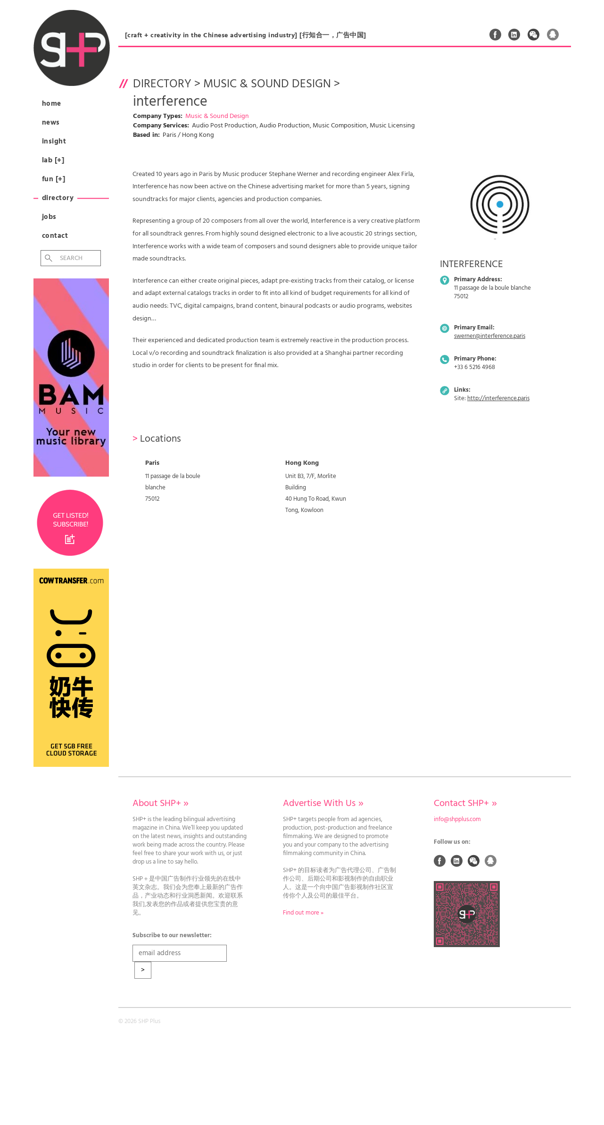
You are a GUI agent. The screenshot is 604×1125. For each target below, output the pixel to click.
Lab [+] (53, 160)
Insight (54, 141)
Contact (55, 236)
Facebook (495, 34)
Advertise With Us (323, 803)
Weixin (534, 34)
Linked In (514, 34)
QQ (553, 34)
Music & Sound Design (267, 84)
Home (51, 103)
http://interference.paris (498, 398)
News (51, 122)
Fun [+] (54, 179)
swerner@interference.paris (489, 336)
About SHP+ (160, 803)
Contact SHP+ (465, 803)
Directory (58, 198)
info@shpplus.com (457, 819)
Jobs (49, 217)
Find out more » (303, 913)
